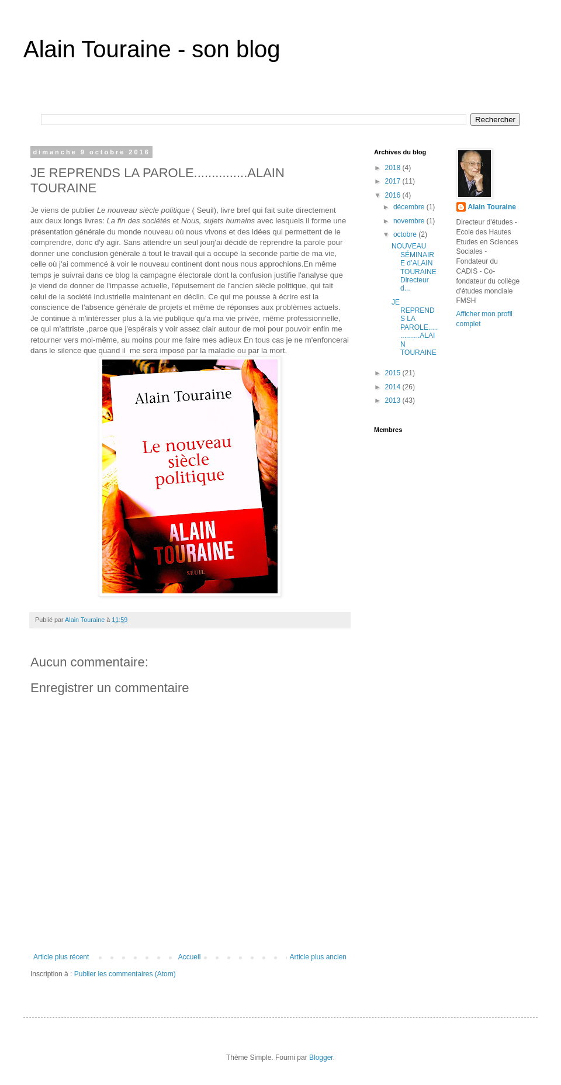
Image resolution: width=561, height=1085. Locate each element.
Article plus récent (61, 957)
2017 (394, 181)
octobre (405, 234)
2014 (394, 387)
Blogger (321, 1057)
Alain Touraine (492, 207)
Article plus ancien (318, 957)
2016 (394, 195)
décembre (410, 207)
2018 (394, 168)
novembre (410, 221)
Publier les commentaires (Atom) (125, 974)
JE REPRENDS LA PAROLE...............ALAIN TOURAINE (415, 327)
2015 (394, 373)
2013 (394, 400)
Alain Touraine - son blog (151, 49)
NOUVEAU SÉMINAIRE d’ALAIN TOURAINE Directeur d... (414, 267)
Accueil (189, 957)
